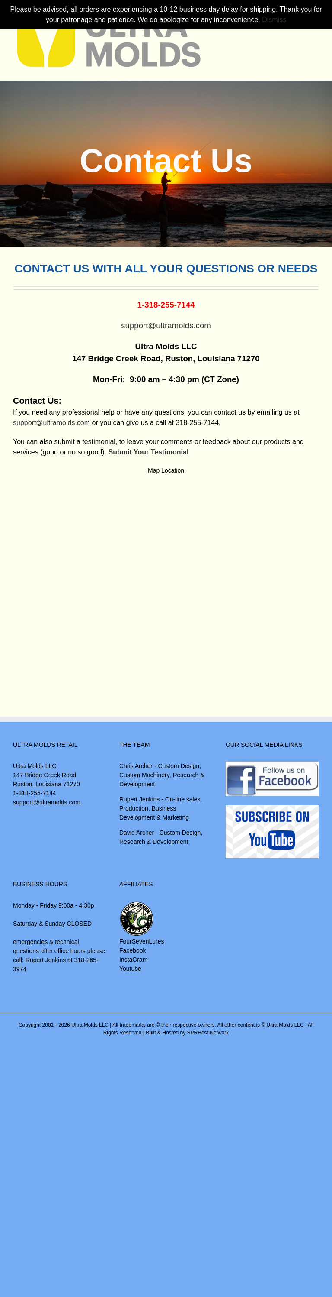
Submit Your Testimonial (149, 452)
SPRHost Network (208, 1033)
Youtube (130, 968)
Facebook (132, 950)
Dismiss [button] (274, 19)
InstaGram (133, 959)
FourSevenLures (141, 941)
